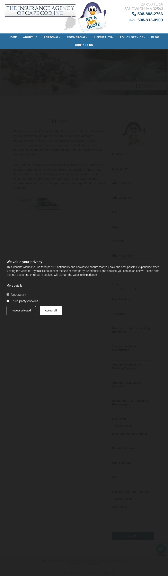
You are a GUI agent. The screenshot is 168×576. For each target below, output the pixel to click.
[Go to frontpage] (28, 15)
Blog (155, 37)
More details (14, 285)
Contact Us (84, 45)
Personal (51, 37)
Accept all (51, 310)
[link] (52, 37)
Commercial (76, 37)
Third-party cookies (22, 301)
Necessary (16, 294)
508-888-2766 (147, 14)
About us (30, 37)
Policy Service (131, 37)
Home (13, 37)
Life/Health (103, 37)
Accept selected (21, 310)
